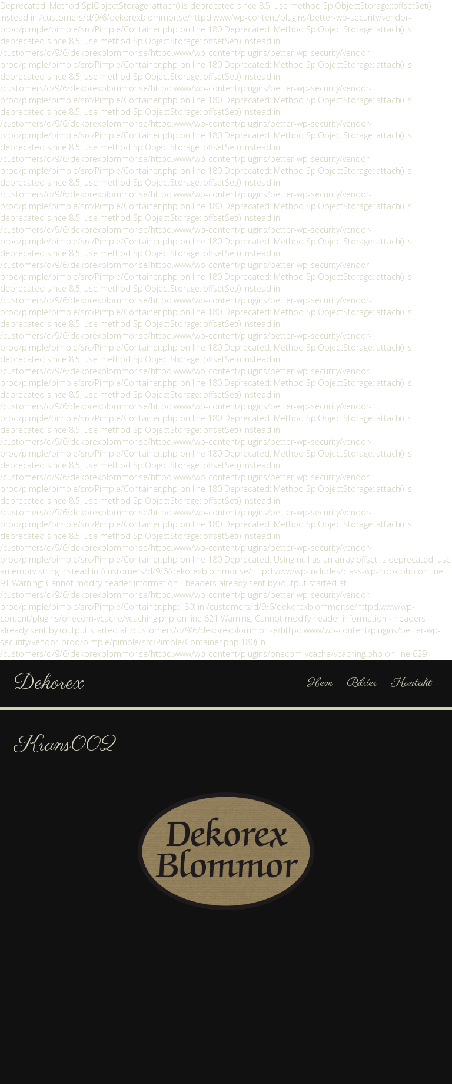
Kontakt (411, 683)
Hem (320, 683)
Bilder (362, 683)
